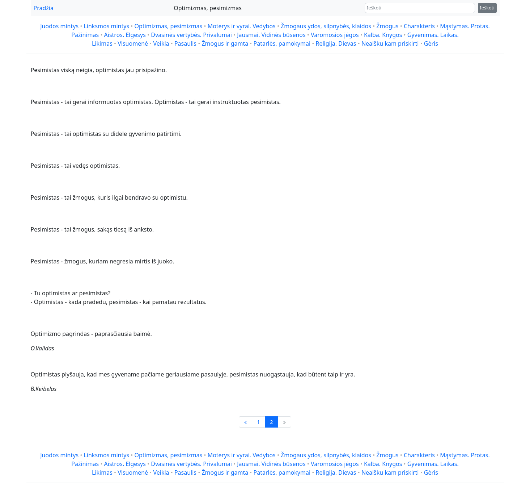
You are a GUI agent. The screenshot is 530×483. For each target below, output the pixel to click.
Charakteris (419, 26)
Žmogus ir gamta (225, 43)
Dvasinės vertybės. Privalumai (191, 35)
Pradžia (44, 8)
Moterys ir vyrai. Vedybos (242, 26)
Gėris (431, 43)
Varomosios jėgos (335, 35)
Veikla (161, 43)
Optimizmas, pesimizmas (168, 26)
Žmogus (387, 26)
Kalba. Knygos (383, 35)
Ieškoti (487, 7)
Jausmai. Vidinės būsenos (271, 35)
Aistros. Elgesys (125, 35)
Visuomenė (133, 43)
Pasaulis (185, 43)
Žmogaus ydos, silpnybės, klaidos (326, 26)
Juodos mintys (59, 26)
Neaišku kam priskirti (390, 43)
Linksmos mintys (106, 26)
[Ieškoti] (420, 8)
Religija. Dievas (335, 43)
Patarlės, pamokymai (282, 43)
